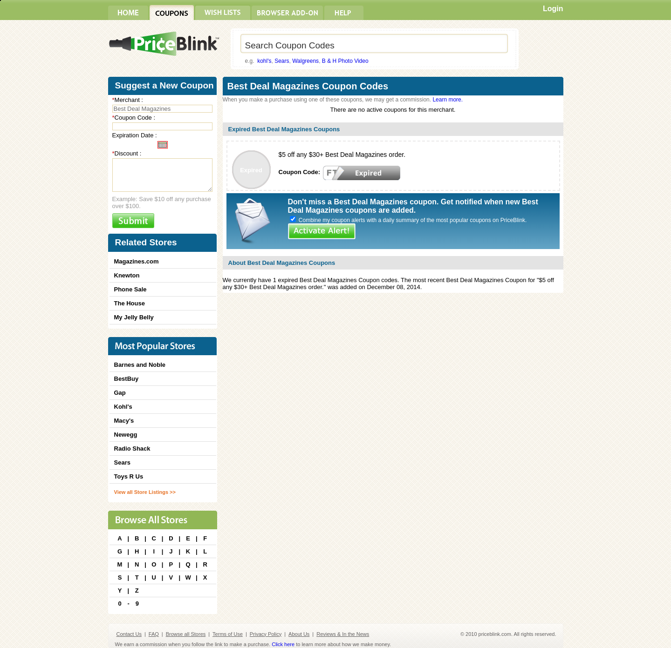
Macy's (124, 420)
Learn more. (447, 99)
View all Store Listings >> (145, 492)
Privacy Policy (265, 634)
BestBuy (126, 378)
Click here (283, 644)
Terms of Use (227, 634)
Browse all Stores (186, 634)
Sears (281, 61)
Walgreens (305, 61)
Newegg (125, 434)
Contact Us (129, 634)
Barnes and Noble (140, 364)
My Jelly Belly (134, 317)
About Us (298, 634)
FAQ (154, 634)
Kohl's (123, 406)
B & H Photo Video (345, 61)
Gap (120, 392)
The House (129, 303)
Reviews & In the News (342, 634)
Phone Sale (130, 289)
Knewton (127, 275)
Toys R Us (129, 476)
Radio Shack (132, 448)
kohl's (264, 61)
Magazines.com (136, 261)
